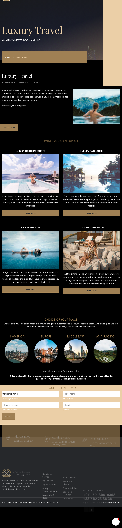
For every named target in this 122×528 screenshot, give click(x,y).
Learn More (31, 213)
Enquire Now (9, 127)
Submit (8, 416)
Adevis (117, 502)
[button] (116, 522)
